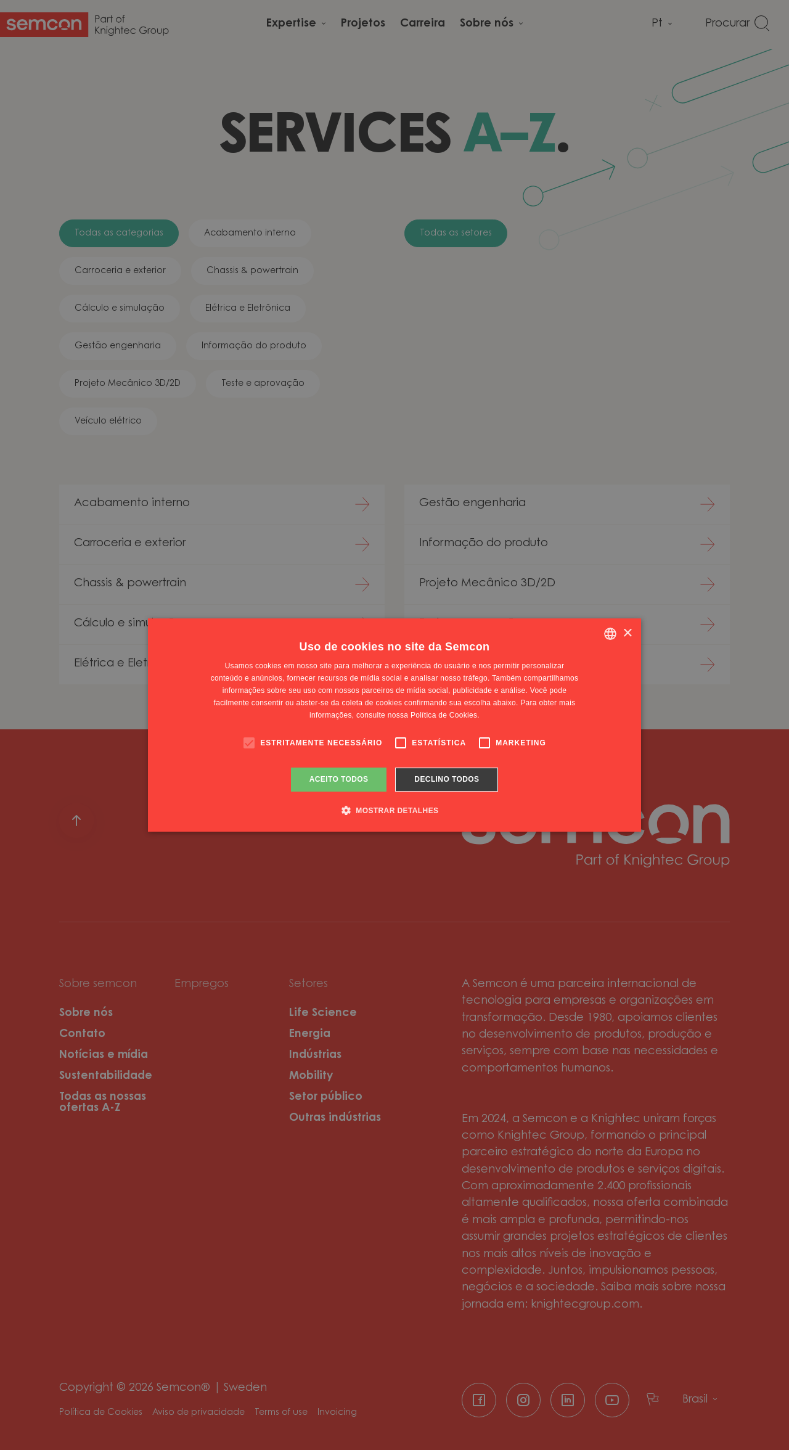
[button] (395, 810)
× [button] (627, 633)
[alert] (394, 725)
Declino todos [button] (446, 779)
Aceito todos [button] (339, 779)
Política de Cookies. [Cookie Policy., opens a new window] (445, 715)
